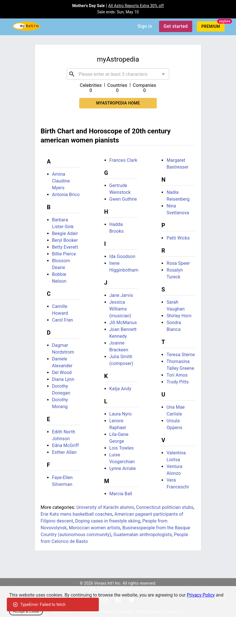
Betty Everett (65, 247)
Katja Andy (120, 388)
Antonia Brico (66, 194)
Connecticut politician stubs (164, 507)
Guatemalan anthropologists (142, 534)
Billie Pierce (64, 254)
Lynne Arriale (122, 468)
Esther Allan (64, 452)
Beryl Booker (65, 240)
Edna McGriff (65, 445)
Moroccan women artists (94, 527)
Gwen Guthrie (123, 199)
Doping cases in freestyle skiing (107, 521)
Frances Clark (123, 160)
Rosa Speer (178, 263)
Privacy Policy (201, 595)
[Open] (163, 74)
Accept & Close (26, 611)
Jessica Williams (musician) (120, 308)
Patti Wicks (178, 238)
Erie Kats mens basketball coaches (76, 514)
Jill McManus (123, 322)
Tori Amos (176, 375)
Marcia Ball (120, 493)
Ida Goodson (122, 256)
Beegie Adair (65, 233)
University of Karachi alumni (105, 507)
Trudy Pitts (177, 382)
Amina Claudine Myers (61, 180)
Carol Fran (62, 320)
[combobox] (118, 74)
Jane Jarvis (121, 295)
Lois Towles (121, 448)
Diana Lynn (63, 379)
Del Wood (62, 372)
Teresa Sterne (180, 354)
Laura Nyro (120, 414)
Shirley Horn (178, 315)
